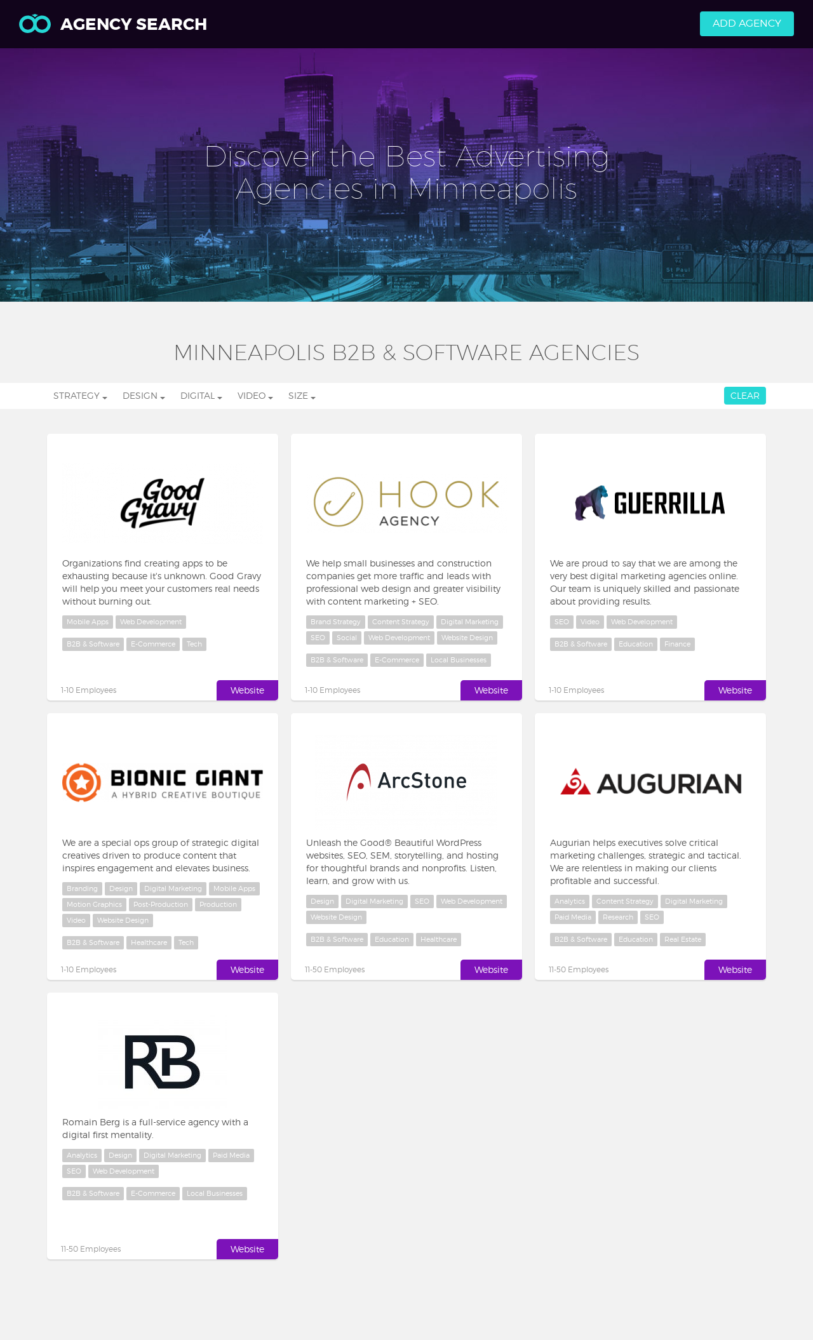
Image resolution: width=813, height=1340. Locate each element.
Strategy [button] (80, 395)
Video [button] (255, 395)
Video (590, 621)
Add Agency (747, 23)
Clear (745, 395)
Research (618, 917)
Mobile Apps (88, 621)
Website (247, 690)
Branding (82, 888)
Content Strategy (400, 621)
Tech (194, 644)
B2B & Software (93, 644)
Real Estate (682, 939)
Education (636, 644)
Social (347, 637)
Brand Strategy (336, 621)
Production (218, 904)
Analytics (569, 901)
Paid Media (572, 917)
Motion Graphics (94, 904)
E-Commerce (153, 644)
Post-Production (160, 904)
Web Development (151, 621)
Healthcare (149, 942)
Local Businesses (459, 659)
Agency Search (113, 24)
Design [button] (144, 395)
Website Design (467, 637)
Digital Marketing (470, 621)
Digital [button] (201, 395)
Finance (677, 644)
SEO (318, 637)
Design (121, 888)
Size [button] (302, 395)
